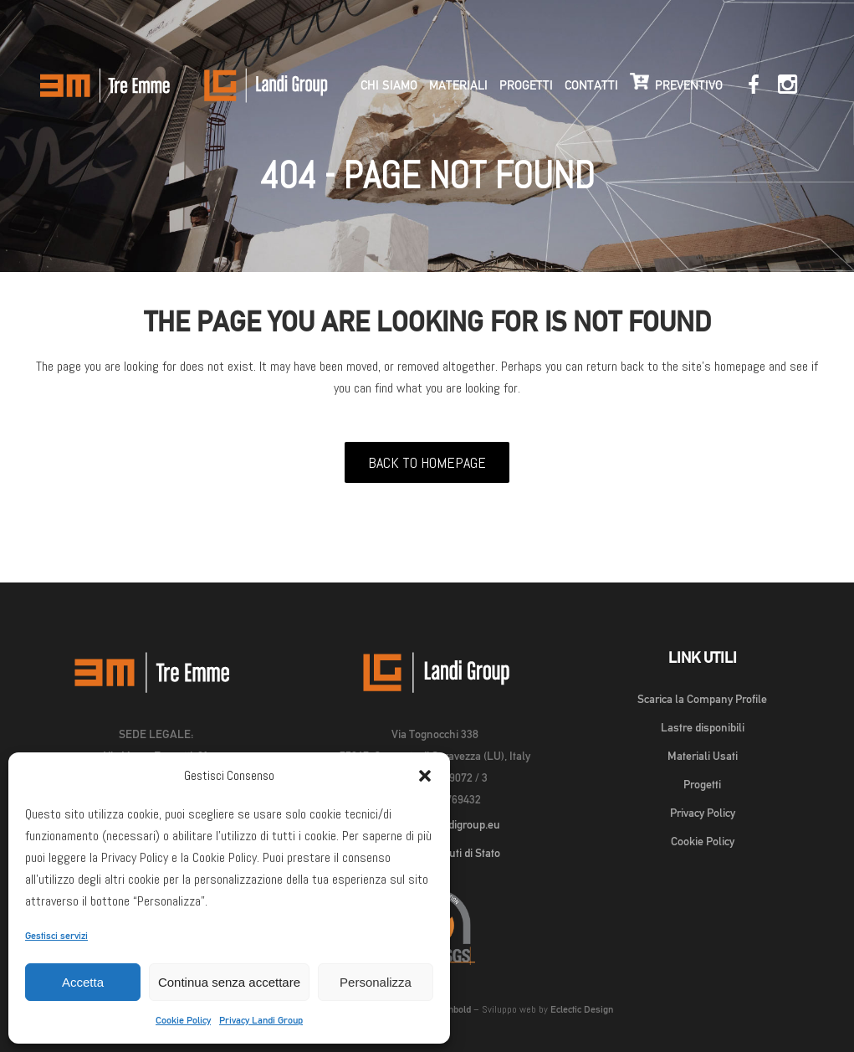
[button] (425, 775)
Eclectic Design (581, 1009)
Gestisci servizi (56, 936)
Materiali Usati (702, 755)
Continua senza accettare (229, 982)
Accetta (83, 982)
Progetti (702, 784)
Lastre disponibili (702, 727)
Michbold (452, 1009)
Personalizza (376, 982)
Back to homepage (427, 462)
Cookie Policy (183, 1020)
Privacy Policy (702, 812)
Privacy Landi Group (261, 1020)
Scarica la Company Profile (702, 699)
